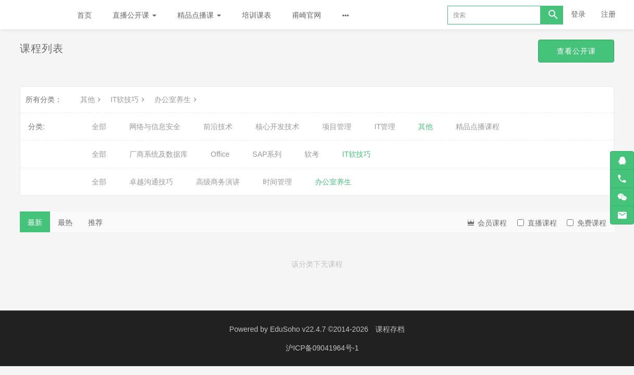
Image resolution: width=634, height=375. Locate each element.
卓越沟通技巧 (151, 182)
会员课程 (486, 222)
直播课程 (537, 223)
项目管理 (336, 126)
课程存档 (390, 329)
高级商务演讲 (218, 182)
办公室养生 (176, 99)
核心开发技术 (277, 126)
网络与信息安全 (154, 126)
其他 (91, 99)
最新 (35, 222)
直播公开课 (134, 15)
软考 (311, 154)
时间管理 (277, 182)
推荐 (95, 222)
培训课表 (256, 15)
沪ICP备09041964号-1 (322, 347)
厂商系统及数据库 (158, 154)
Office (220, 154)
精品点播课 (199, 15)
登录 (578, 14)
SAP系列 (267, 154)
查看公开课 (575, 51)
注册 (608, 14)
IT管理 (384, 126)
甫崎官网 (306, 15)
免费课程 (586, 223)
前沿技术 (218, 126)
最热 (65, 222)
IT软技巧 (129, 99)
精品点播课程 (477, 126)
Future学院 (33, 14)
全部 (99, 126)
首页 (84, 15)
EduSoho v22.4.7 (298, 329)
